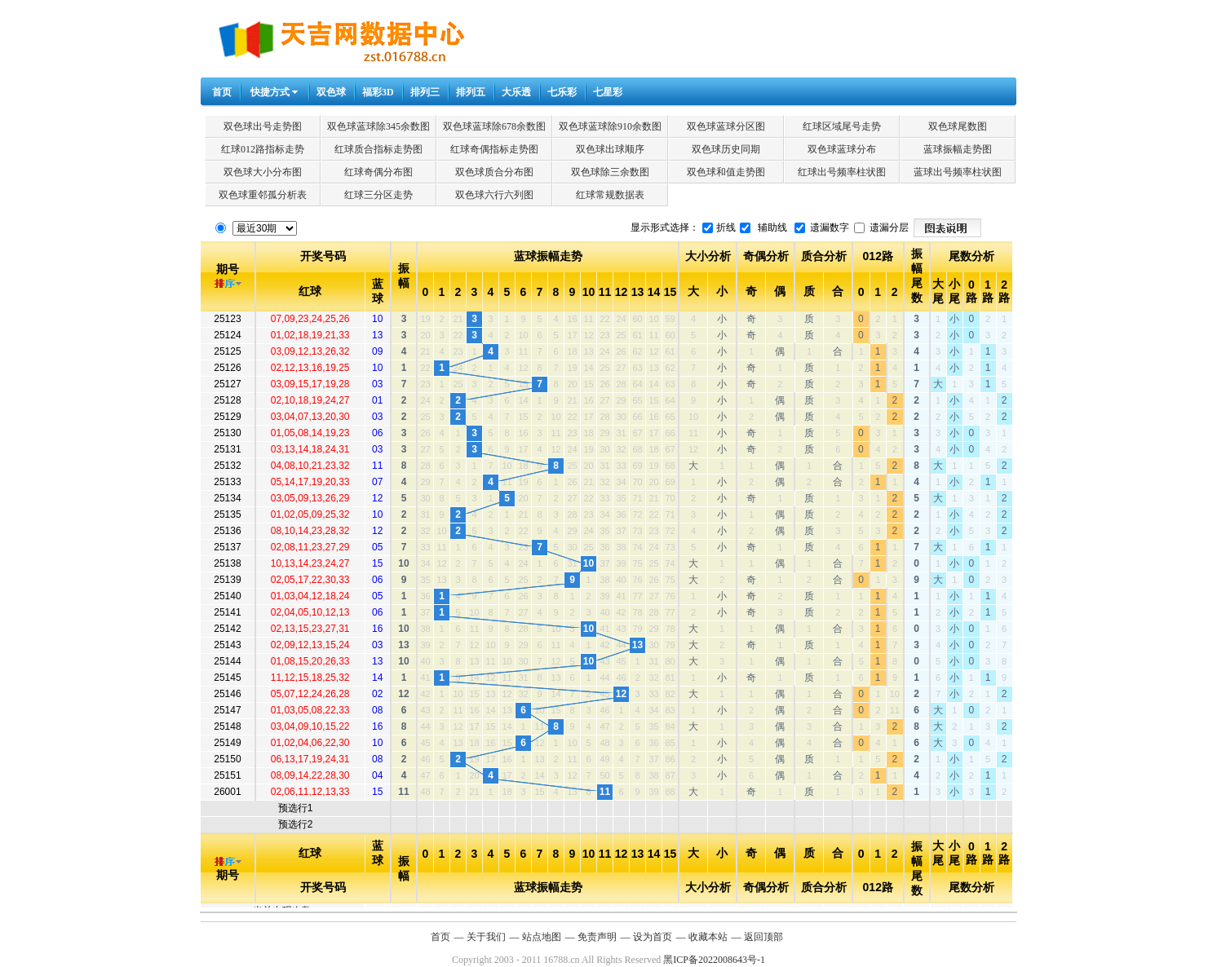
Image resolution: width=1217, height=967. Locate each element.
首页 (222, 92)
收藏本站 (708, 937)
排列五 (470, 92)
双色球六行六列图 (494, 195)
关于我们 (486, 937)
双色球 (331, 92)
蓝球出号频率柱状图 (958, 172)
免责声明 (597, 937)
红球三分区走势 (378, 195)
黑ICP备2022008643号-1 (714, 959)
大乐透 (516, 92)
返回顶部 (763, 937)
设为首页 (652, 937)
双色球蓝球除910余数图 (610, 126)
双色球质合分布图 (494, 172)
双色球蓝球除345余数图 (378, 126)
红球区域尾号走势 (842, 126)
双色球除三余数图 (610, 172)
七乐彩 (562, 92)
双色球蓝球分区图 (726, 126)
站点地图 (541, 937)
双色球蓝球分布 (842, 149)
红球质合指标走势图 (378, 149)
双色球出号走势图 (262, 126)
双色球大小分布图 (262, 172)
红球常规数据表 (610, 195)
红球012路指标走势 (262, 149)
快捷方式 (270, 92)
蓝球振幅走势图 (957, 149)
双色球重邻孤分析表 (263, 195)
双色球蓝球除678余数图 (494, 126)
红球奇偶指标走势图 (494, 149)
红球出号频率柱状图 (842, 172)
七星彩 (607, 92)
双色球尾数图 (957, 126)
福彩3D (378, 92)
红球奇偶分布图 (378, 172)
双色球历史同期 (726, 149)
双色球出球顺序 (610, 149)
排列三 (425, 92)
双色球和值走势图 (726, 172)
